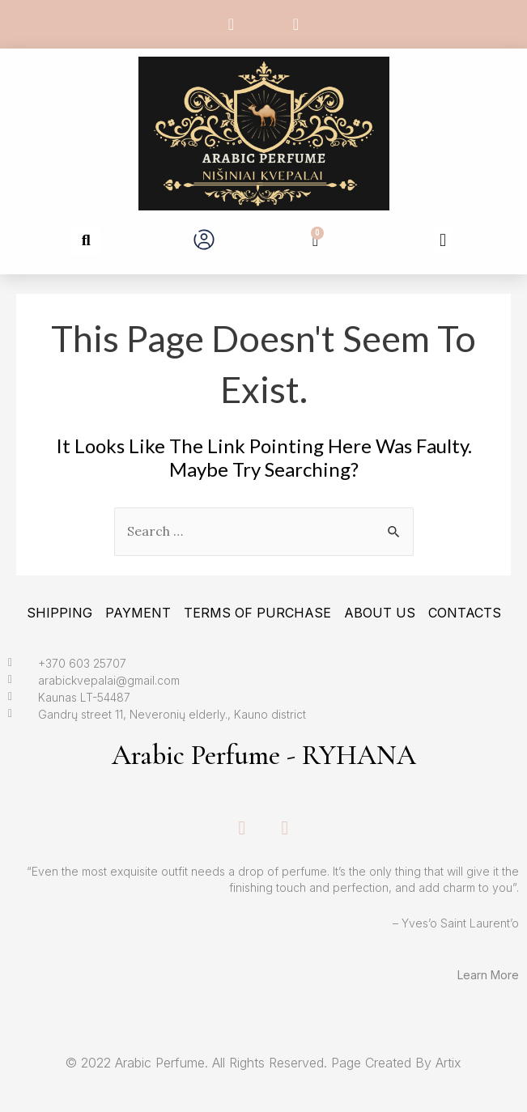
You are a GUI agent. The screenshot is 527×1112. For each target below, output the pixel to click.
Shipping (59, 613)
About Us (379, 613)
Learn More (488, 975)
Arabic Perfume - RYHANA (264, 755)
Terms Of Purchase (257, 613)
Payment (138, 613)
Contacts (464, 613)
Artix (448, 1063)
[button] (85, 240)
